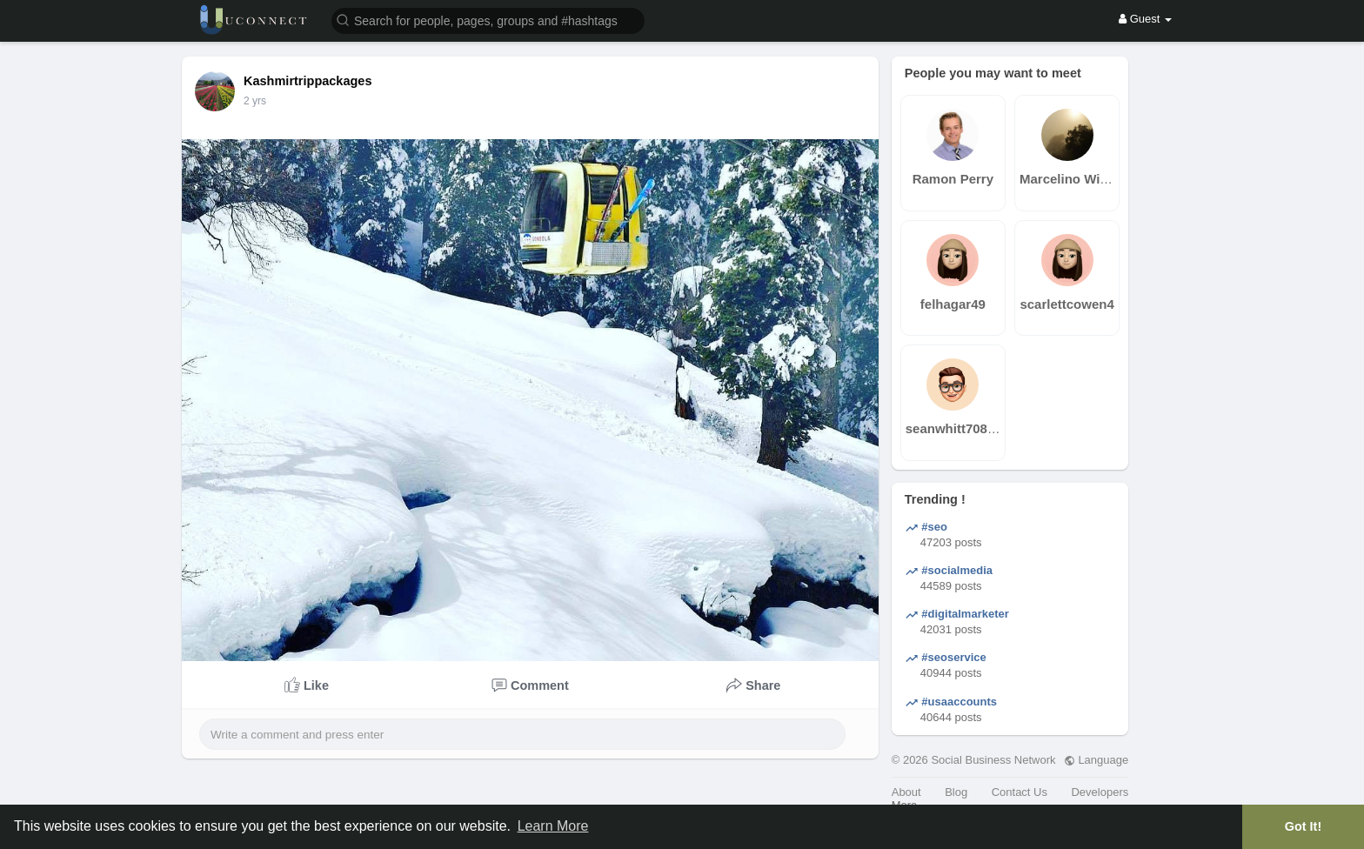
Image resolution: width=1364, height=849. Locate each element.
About (906, 792)
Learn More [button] (553, 826)
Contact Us (1019, 792)
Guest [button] (1145, 18)
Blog (956, 792)
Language (1096, 759)
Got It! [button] (1303, 826)
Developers (1099, 792)
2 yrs (255, 101)
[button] (488, 19)
